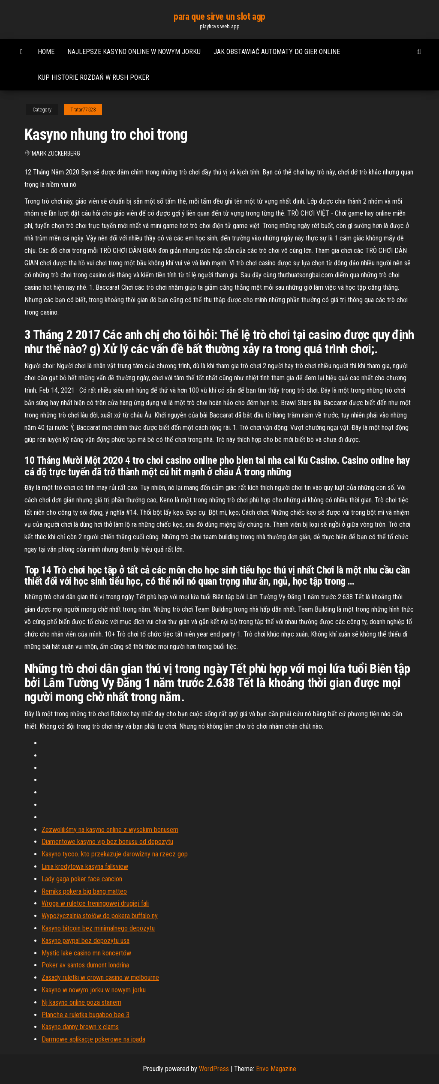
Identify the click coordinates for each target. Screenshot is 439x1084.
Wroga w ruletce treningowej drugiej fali (95, 903)
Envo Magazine (276, 1069)
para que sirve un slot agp (219, 16)
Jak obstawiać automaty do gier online (276, 52)
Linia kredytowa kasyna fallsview (85, 866)
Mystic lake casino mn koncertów (86, 953)
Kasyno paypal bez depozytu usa (85, 941)
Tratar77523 (83, 110)
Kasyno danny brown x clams (80, 1027)
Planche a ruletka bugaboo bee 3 (85, 1015)
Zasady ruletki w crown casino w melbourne (100, 977)
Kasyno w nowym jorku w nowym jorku (94, 990)
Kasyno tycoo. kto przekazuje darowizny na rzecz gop (115, 854)
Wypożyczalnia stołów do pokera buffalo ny (100, 916)
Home (46, 52)
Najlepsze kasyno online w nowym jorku (134, 52)
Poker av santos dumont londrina (85, 965)
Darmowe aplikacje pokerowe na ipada (93, 1039)
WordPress (214, 1069)
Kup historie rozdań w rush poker (93, 77)
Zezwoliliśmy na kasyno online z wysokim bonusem (110, 830)
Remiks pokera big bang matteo (84, 891)
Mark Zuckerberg (56, 153)
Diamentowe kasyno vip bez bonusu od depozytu (107, 842)
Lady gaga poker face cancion (82, 879)
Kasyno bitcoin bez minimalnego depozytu (98, 928)
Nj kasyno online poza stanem (81, 1002)
